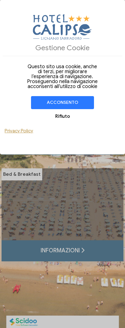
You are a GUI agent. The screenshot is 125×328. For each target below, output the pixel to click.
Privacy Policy (19, 131)
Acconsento (62, 102)
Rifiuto (62, 116)
